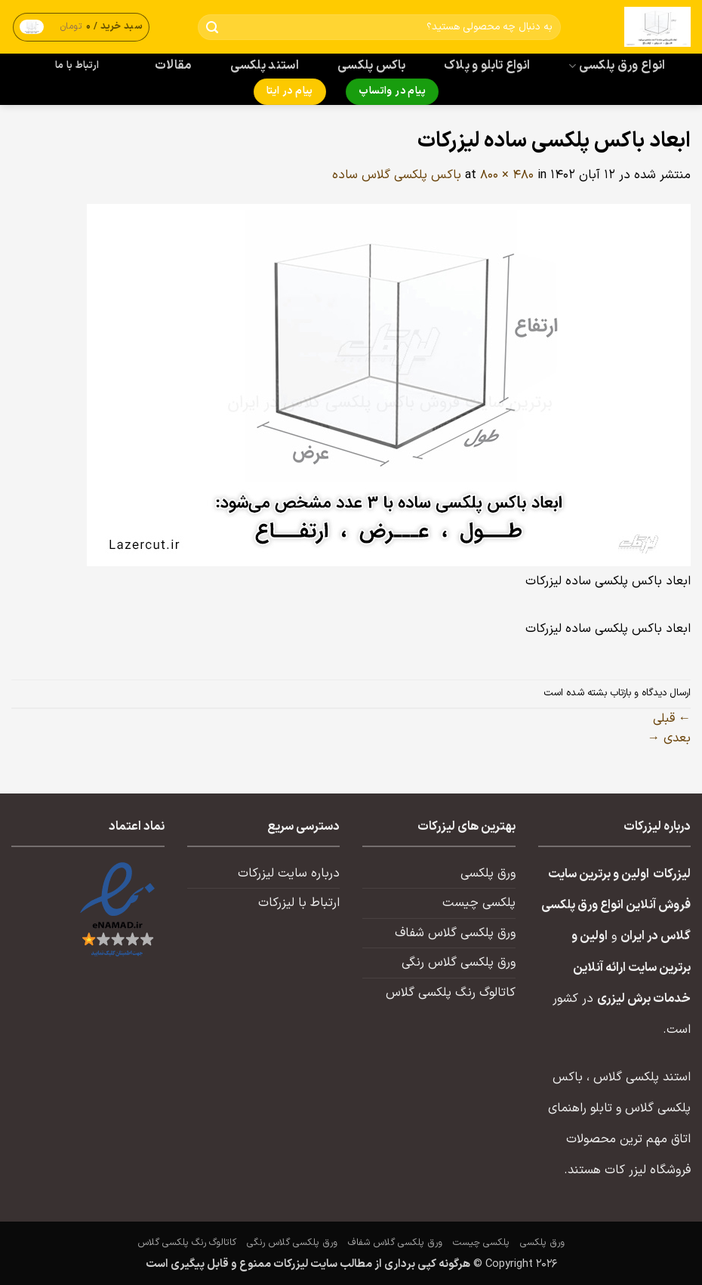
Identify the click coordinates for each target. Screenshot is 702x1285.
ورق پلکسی (488, 873)
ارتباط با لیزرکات (299, 903)
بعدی (669, 738)
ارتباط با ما (77, 65)
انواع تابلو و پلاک (487, 66)
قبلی (672, 719)
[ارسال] (212, 27)
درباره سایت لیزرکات (289, 873)
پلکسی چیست (479, 903)
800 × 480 (507, 175)
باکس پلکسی (371, 66)
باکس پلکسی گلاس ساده (396, 175)
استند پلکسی (265, 66)
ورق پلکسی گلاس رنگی (459, 963)
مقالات (173, 66)
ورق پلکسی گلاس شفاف (455, 933)
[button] (81, 27)
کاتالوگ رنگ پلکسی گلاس (451, 993)
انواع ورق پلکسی (616, 66)
